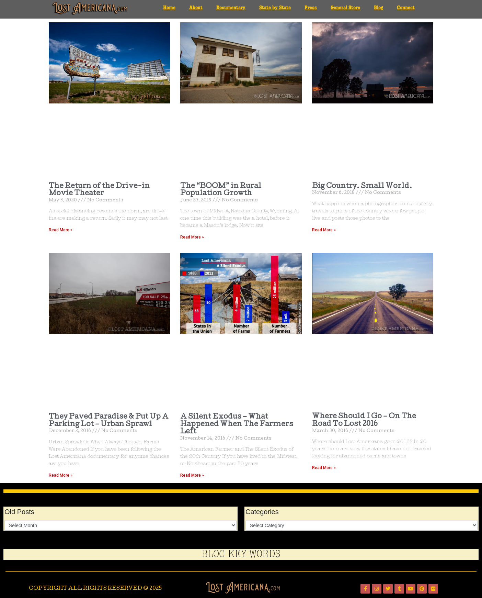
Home (169, 8)
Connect (406, 8)
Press (311, 8)
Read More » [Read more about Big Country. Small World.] (324, 230)
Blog (378, 8)
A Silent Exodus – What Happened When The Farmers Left (236, 424)
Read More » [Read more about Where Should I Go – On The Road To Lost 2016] (324, 467)
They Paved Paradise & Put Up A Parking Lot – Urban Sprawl (109, 421)
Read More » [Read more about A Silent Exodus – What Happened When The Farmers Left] (192, 475)
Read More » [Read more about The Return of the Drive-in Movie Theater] (60, 230)
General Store (345, 8)
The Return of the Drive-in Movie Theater (99, 190)
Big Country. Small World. (362, 186)
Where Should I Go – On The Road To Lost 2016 (364, 420)
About (196, 8)
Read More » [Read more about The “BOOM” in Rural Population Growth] (192, 237)
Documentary (230, 8)
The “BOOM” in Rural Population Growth (220, 190)
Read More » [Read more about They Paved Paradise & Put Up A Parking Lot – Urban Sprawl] (60, 475)
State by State (275, 8)
